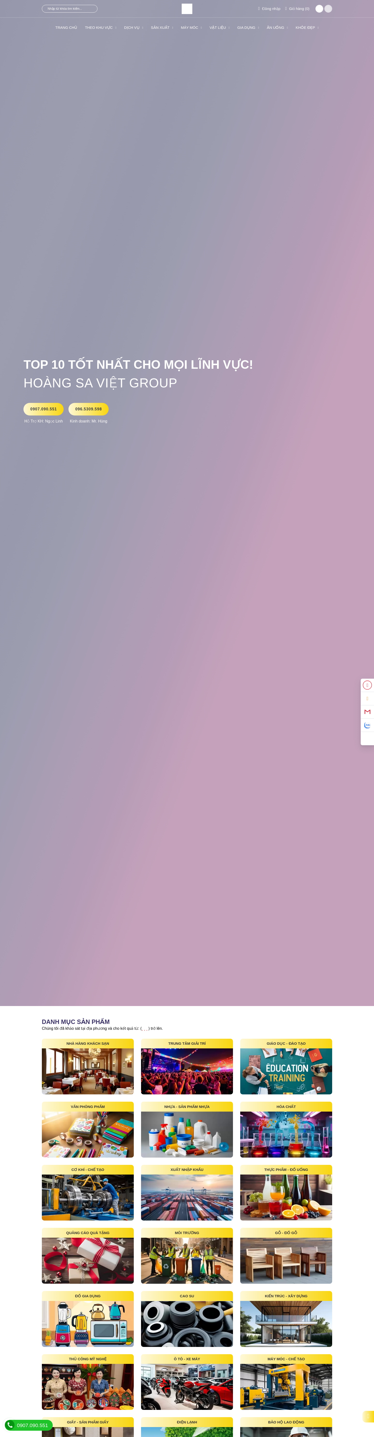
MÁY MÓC (191, 27)
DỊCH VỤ (133, 27)
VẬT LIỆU (219, 27)
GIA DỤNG (248, 27)
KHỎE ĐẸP (307, 27)
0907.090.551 (43, 409)
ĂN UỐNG (277, 27)
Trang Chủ (66, 27)
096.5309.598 (88, 409)
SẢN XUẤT (162, 27)
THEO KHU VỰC (100, 27)
